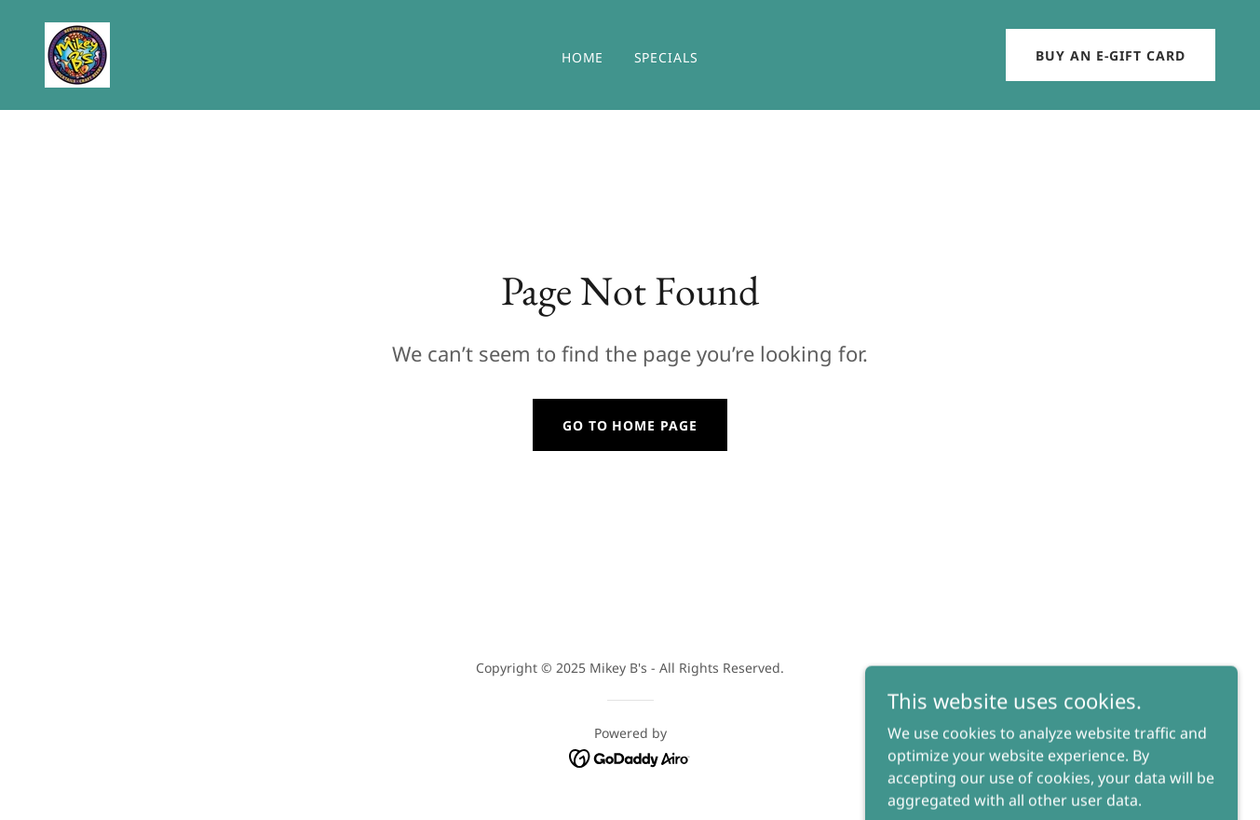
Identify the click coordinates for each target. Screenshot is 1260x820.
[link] (77, 53)
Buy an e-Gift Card (1110, 55)
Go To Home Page (630, 425)
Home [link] (583, 57)
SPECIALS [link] (666, 57)
